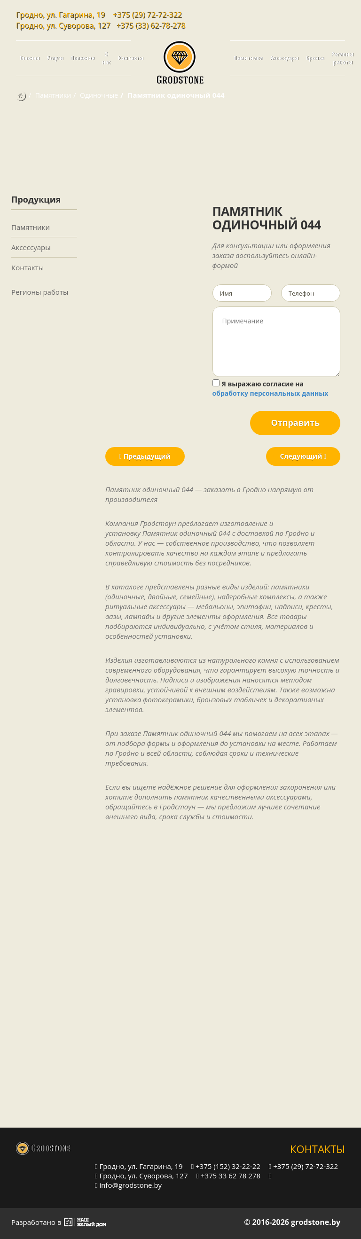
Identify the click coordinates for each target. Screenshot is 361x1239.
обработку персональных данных (270, 393)
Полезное (82, 58)
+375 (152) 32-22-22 (225, 1165)
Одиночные (99, 95)
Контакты (130, 58)
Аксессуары (284, 58)
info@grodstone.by (128, 1184)
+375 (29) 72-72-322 (147, 14)
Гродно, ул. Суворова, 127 (141, 1175)
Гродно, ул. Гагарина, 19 (139, 1165)
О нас (106, 58)
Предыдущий (145, 456)
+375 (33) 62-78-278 (150, 25)
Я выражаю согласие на (270, 388)
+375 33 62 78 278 (228, 1175)
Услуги (55, 58)
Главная (29, 58)
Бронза (315, 58)
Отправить (295, 422)
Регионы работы (342, 58)
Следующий (303, 456)
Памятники (248, 58)
